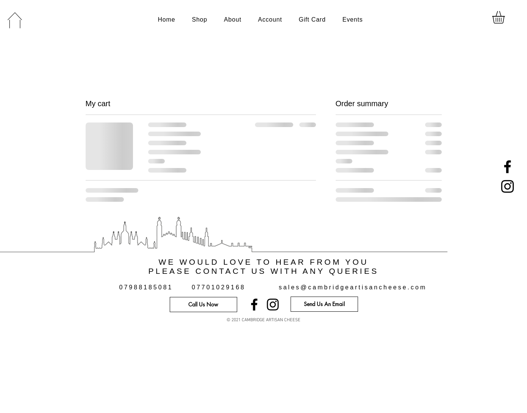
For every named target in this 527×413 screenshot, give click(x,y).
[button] (505, 17)
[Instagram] (507, 186)
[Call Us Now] (203, 304)
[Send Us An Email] (324, 304)
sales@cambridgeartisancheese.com (353, 287)
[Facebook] (507, 166)
